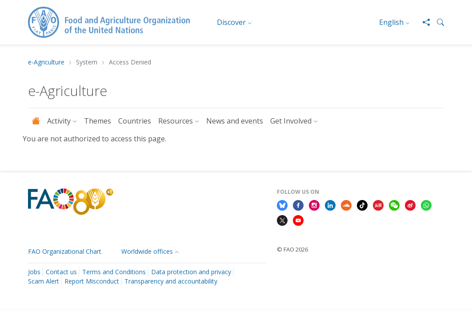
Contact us (61, 272)
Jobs (34, 272)
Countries (134, 121)
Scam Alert (43, 281)
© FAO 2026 (292, 249)
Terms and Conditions (114, 272)
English (391, 22)
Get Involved (291, 121)
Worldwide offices (147, 251)
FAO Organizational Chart (64, 251)
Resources (175, 121)
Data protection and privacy (191, 272)
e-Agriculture (46, 62)
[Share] (423, 22)
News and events (234, 121)
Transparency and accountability (170, 281)
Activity (59, 121)
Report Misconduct (91, 281)
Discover (231, 22)
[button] (437, 22)
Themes (97, 121)
